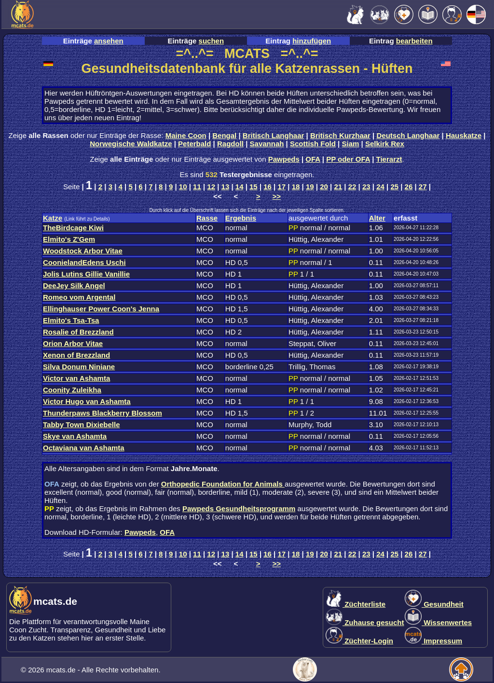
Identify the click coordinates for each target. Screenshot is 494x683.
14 (239, 186)
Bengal (224, 135)
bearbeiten (414, 41)
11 (197, 186)
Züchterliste (355, 604)
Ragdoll (230, 143)
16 (267, 186)
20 (324, 186)
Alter (377, 218)
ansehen (109, 41)
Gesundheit (434, 604)
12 (211, 186)
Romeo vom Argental (79, 297)
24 (380, 186)
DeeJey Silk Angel (74, 285)
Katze (52, 218)
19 (310, 186)
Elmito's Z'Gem (69, 239)
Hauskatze (463, 135)
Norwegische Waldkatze (131, 143)
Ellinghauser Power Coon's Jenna (101, 309)
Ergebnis (240, 218)
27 (423, 186)
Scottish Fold (313, 143)
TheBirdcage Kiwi (73, 227)
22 (352, 186)
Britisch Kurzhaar (340, 135)
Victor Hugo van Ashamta (87, 401)
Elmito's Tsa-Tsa (71, 320)
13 (225, 186)
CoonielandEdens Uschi (84, 262)
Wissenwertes (438, 622)
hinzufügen (311, 41)
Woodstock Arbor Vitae (83, 251)
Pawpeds (284, 159)
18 (296, 186)
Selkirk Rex (384, 143)
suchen (211, 41)
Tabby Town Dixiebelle (81, 424)
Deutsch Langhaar (408, 135)
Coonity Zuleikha (72, 390)
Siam (350, 143)
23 (366, 186)
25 (394, 186)
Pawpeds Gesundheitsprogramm (238, 508)
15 (253, 186)
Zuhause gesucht (365, 622)
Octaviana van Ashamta (83, 448)
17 (282, 186)
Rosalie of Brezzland (78, 332)
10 (183, 186)
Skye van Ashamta (75, 436)
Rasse (207, 218)
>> (277, 196)
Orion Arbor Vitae (73, 343)
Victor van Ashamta (76, 378)
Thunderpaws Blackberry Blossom (102, 413)
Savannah (267, 143)
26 (409, 186)
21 (338, 186)
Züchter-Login (359, 641)
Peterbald (194, 143)
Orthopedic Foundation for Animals (223, 484)
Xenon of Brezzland (76, 355)
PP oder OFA (348, 159)
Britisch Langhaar (273, 135)
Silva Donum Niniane (79, 366)
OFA (312, 159)
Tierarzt (389, 159)
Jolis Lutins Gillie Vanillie (86, 274)
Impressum (433, 641)
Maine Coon (185, 135)
